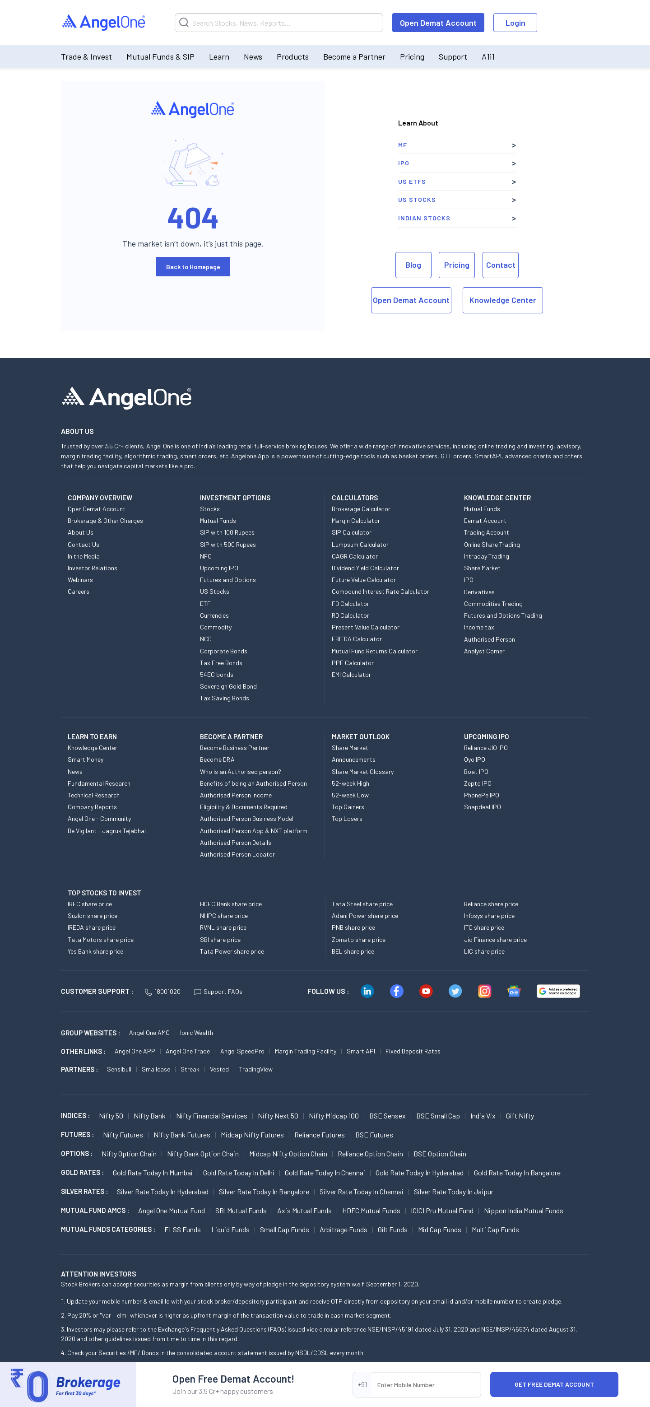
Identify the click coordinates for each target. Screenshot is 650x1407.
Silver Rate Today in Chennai (362, 1191)
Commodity (216, 627)
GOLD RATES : (82, 1172)
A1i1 (488, 56)
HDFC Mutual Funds (371, 1210)
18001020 (163, 991)
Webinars (80, 579)
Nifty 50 (111, 1115)
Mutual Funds (218, 520)
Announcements (354, 759)
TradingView (256, 1069)
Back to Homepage (193, 266)
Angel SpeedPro (242, 1051)
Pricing (412, 56)
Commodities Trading (493, 603)
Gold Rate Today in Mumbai (153, 1172)
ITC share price (484, 927)
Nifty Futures (123, 1134)
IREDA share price (92, 927)
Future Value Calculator (364, 579)
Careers (78, 591)
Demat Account (485, 520)
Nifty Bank (150, 1115)
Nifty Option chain (129, 1153)
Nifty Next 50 (278, 1115)
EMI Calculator (351, 674)
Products (293, 56)
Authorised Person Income (236, 795)
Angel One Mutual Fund (171, 1210)
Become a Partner (354, 56)
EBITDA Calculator (357, 639)
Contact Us (83, 544)
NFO (206, 556)
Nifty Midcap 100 (334, 1115)
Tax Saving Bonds (224, 698)
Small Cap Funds (284, 1229)
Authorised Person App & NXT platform (253, 830)
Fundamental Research (99, 783)
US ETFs (412, 181)
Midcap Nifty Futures (252, 1134)
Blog (413, 265)
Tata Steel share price (362, 904)
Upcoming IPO (219, 568)
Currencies (214, 615)
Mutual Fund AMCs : (95, 1210)
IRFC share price (90, 904)
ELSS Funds (182, 1229)
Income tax (479, 627)
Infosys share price (489, 915)
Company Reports (92, 807)
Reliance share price (491, 904)
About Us (80, 532)
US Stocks (417, 199)
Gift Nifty (520, 1115)
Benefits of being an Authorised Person (253, 783)
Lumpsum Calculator (360, 544)
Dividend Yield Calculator (365, 568)
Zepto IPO (478, 783)
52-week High (350, 783)
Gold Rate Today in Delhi (238, 1172)
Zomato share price (358, 939)
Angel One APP (135, 1051)
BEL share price (353, 951)
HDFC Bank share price (231, 904)
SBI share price (220, 939)
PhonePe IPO (481, 795)
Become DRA (217, 759)
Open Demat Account (438, 23)
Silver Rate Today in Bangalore (264, 1191)
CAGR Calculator (355, 556)
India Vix (483, 1115)
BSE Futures (374, 1134)
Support (453, 56)
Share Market (482, 568)
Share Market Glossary (363, 771)
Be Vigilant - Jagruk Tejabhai (107, 830)
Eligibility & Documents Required (244, 807)
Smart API (361, 1051)
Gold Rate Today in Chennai (325, 1172)
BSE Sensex (387, 1115)
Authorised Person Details (235, 842)
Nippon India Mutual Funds (523, 1210)
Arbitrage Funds (343, 1229)
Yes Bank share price (95, 951)
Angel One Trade (188, 1051)
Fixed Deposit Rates (413, 1051)
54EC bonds (216, 674)
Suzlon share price (92, 915)
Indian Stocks (424, 218)
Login (515, 23)
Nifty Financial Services (211, 1115)
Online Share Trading (492, 544)
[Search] (279, 22)
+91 (362, 1384)
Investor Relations (92, 568)
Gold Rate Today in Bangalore (517, 1172)
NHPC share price (224, 915)
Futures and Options (228, 579)
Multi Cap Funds (495, 1229)
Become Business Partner (234, 747)
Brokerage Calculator (361, 508)
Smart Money (85, 759)
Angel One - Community (99, 818)
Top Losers (347, 818)
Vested (219, 1069)
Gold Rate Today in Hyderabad (420, 1172)
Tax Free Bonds (221, 662)
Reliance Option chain (370, 1153)
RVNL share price (223, 927)
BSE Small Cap (438, 1115)
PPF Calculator (353, 662)
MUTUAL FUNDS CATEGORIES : (108, 1229)
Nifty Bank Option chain (203, 1153)
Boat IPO (476, 771)
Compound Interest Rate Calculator (380, 591)
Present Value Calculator (365, 627)
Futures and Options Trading (503, 615)
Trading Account (486, 532)
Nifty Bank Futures (181, 1134)
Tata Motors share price (101, 939)
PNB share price (353, 927)
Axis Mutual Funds (304, 1210)
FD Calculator (350, 603)
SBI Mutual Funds (241, 1210)
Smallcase (156, 1069)
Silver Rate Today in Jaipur (453, 1191)
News (253, 56)
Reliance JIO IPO (486, 747)
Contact (500, 265)
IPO (403, 163)
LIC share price (484, 951)
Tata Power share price (232, 951)
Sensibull (119, 1069)
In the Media (84, 556)
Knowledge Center (502, 300)
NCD (206, 639)
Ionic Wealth (196, 1032)
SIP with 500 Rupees (228, 544)
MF (402, 145)
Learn (219, 56)
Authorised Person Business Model (246, 818)
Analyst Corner (484, 651)
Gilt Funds (393, 1229)
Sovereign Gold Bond (228, 686)
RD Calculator (350, 615)
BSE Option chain (439, 1153)
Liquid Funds (230, 1229)
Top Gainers (348, 807)
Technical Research (94, 795)
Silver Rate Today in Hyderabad (163, 1191)
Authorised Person (489, 639)
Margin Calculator (356, 520)
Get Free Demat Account (554, 1384)
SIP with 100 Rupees (227, 532)
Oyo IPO (474, 759)
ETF (205, 603)
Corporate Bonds (223, 651)
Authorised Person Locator (237, 854)
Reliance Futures (319, 1134)
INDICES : (75, 1115)
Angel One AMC (149, 1032)
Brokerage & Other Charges (105, 520)
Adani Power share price (365, 915)
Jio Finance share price (495, 939)
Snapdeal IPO (482, 807)
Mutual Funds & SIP (160, 56)
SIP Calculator (351, 532)
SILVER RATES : (84, 1191)
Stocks (210, 508)
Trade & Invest (86, 56)
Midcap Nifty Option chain (288, 1153)
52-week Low (350, 795)
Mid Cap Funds (439, 1229)
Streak (190, 1069)
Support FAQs (218, 991)
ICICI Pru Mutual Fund (442, 1210)
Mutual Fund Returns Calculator (375, 651)
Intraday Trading (486, 556)
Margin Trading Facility (305, 1051)
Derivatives (479, 592)
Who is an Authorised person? (240, 771)
